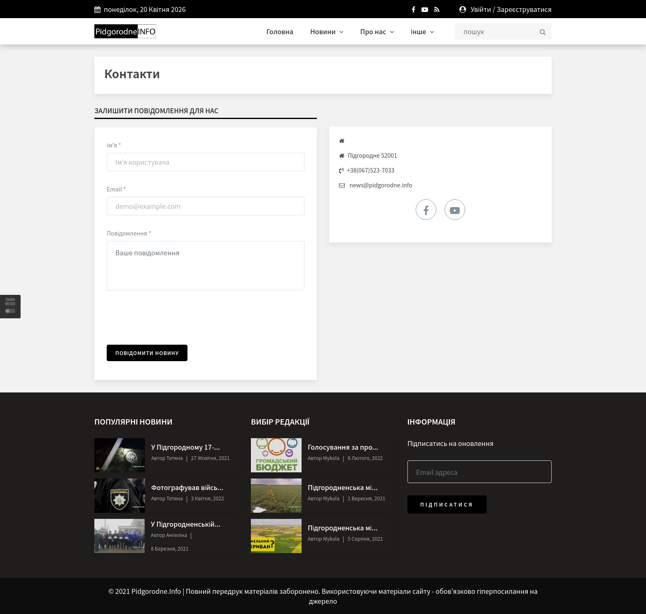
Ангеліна (176, 534)
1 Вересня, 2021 (366, 498)
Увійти (480, 9)
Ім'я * (114, 145)
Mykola (330, 457)
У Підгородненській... (185, 524)
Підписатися (447, 504)
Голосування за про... (343, 447)
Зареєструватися (524, 9)
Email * (116, 189)
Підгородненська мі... (342, 487)
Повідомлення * (129, 233)
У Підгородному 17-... (185, 447)
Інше (422, 31)
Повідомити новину (147, 352)
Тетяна (174, 457)
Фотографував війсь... (187, 487)
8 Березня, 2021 (169, 548)
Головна (280, 31)
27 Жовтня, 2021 (210, 457)
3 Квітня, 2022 (207, 498)
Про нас (377, 31)
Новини (326, 31)
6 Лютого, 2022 (365, 457)
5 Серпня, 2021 (365, 538)
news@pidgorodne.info (380, 185)
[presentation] (169, 319)
